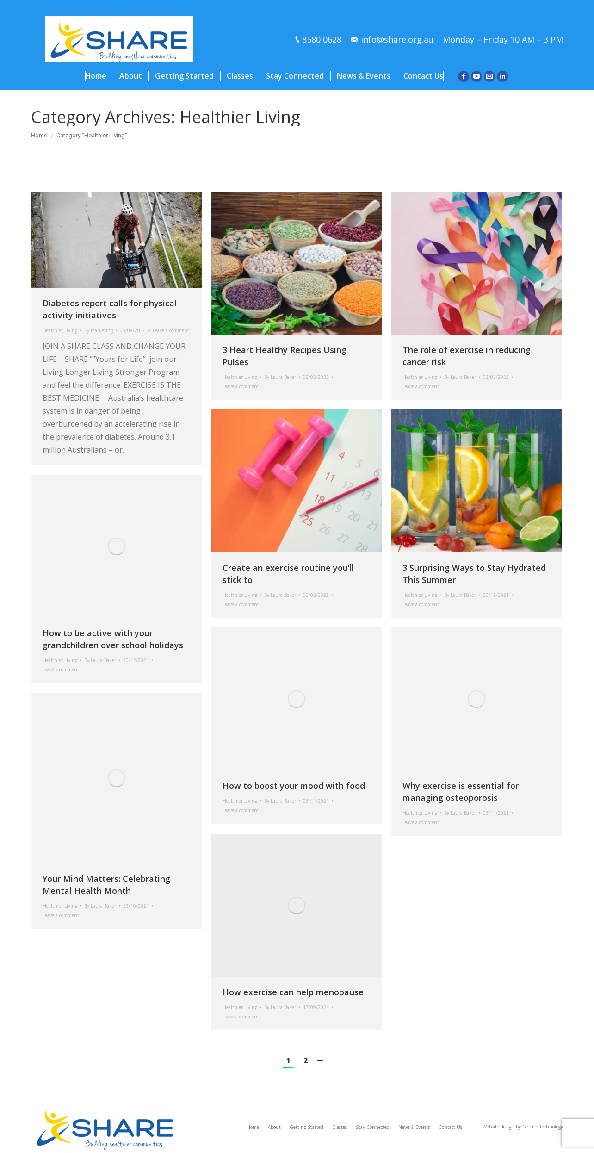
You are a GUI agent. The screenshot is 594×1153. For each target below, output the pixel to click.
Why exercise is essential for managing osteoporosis (460, 791)
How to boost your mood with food (294, 785)
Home (39, 135)
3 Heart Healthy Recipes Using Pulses (284, 355)
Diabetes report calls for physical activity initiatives (110, 309)
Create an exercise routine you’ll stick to (288, 573)
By (98, 330)
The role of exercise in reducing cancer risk (466, 355)
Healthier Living (60, 330)
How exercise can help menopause (293, 992)
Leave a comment (171, 330)
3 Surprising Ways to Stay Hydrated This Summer (474, 573)
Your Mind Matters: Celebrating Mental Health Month (106, 884)
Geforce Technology (542, 1126)
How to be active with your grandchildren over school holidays (113, 639)
